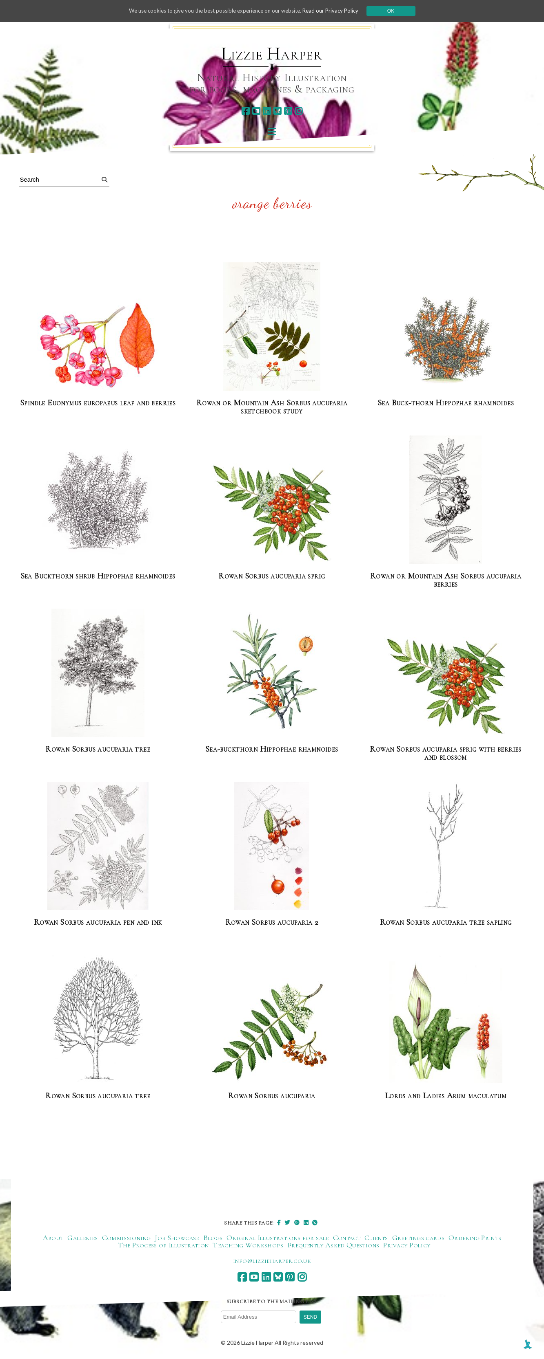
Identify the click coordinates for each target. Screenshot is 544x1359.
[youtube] (256, 111)
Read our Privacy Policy (337, 10)
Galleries (82, 1237)
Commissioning (126, 1237)
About (53, 1237)
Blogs (213, 1237)
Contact (347, 1237)
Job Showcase (177, 1237)
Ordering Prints (475, 1237)
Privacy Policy (406, 1244)
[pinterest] (288, 111)
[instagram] (298, 111)
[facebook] (245, 111)
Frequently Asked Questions (333, 1244)
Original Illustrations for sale (277, 1237)
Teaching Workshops (248, 1244)
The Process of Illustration (163, 1244)
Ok (398, 11)
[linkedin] (267, 111)
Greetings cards (418, 1237)
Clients (376, 1237)
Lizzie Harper (271, 54)
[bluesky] (277, 111)
